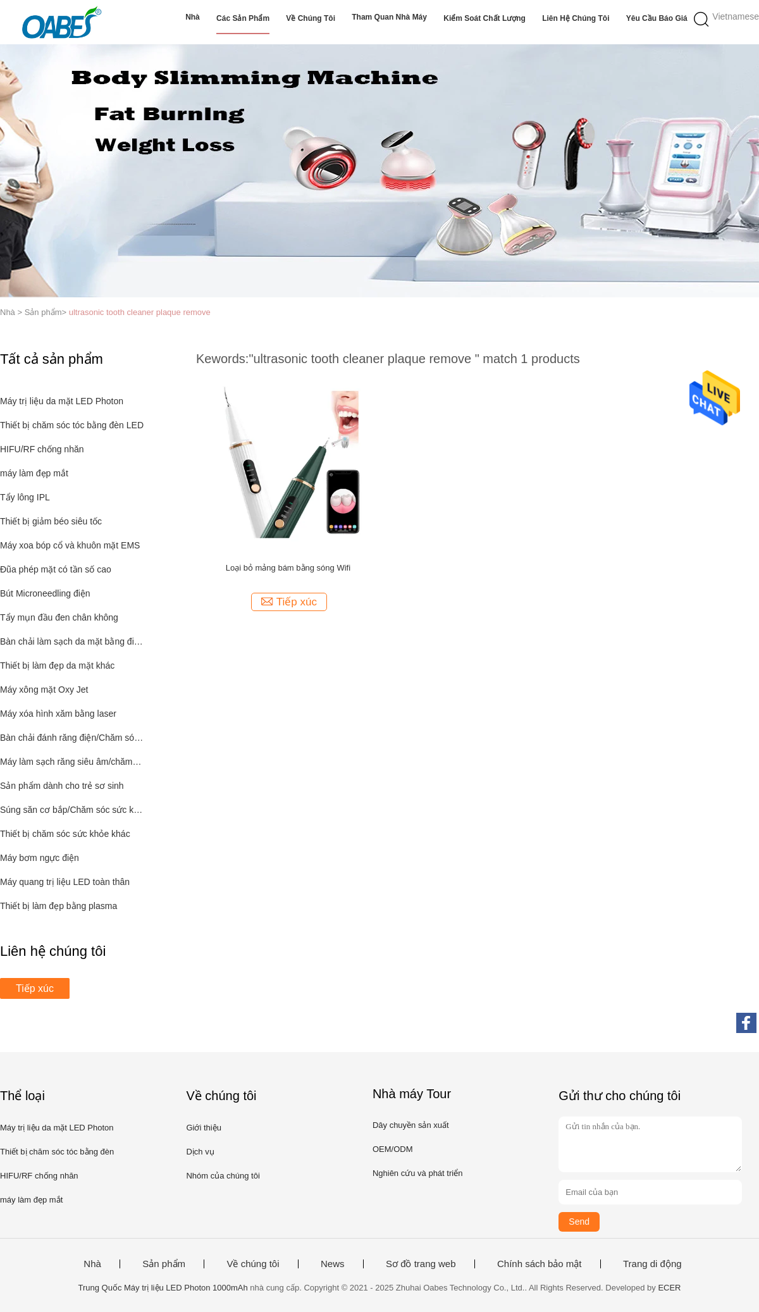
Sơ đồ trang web (421, 1263)
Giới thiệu (203, 1127)
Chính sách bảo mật (539, 1263)
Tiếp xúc (35, 988)
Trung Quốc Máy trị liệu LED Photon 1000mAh (162, 1287)
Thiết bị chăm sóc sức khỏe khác (65, 834)
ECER (669, 1287)
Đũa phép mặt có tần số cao (55, 569)
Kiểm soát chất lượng (484, 18)
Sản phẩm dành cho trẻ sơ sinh (62, 786)
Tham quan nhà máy (389, 17)
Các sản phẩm (242, 18)
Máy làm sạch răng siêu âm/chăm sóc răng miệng (72, 762)
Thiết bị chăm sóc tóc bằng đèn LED (72, 425)
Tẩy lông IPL (25, 497)
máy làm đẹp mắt (34, 473)
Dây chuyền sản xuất (411, 1125)
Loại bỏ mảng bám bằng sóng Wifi (288, 567)
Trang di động (652, 1263)
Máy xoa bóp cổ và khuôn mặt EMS (70, 545)
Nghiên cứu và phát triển (417, 1173)
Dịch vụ (200, 1151)
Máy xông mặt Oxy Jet (44, 689)
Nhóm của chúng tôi (222, 1175)
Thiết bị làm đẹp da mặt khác (57, 665)
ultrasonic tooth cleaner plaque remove (140, 312)
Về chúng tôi (310, 18)
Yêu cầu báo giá (657, 18)
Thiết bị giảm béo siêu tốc (51, 521)
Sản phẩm (163, 1263)
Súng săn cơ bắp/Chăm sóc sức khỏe (72, 810)
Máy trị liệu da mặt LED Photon (61, 401)
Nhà (192, 17)
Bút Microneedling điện (45, 593)
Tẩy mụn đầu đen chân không (59, 617)
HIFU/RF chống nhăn (42, 449)
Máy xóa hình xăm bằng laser (58, 714)
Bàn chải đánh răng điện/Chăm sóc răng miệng (72, 738)
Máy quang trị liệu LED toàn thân (65, 882)
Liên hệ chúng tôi (575, 18)
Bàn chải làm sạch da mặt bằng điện (72, 641)
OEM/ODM (393, 1149)
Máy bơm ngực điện (39, 858)
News (333, 1263)
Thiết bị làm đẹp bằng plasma (58, 906)
